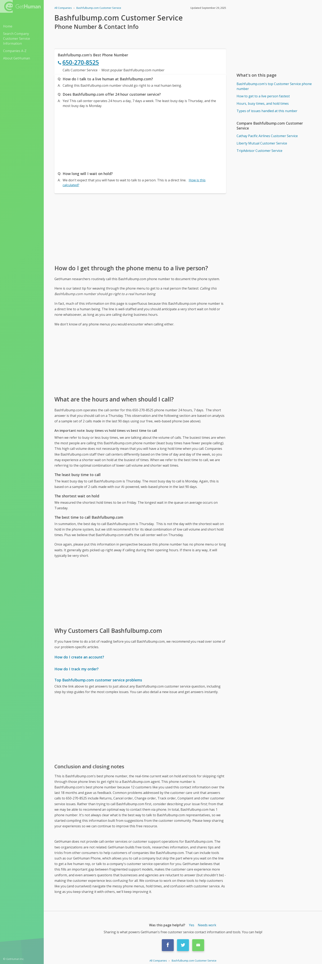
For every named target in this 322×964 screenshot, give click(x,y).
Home (7, 26)
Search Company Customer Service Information (16, 38)
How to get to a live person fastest (263, 96)
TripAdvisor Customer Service (259, 150)
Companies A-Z (14, 51)
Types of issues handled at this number (267, 111)
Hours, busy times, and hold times (263, 103)
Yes (191, 925)
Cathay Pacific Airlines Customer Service (267, 136)
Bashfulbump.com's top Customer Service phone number (274, 86)
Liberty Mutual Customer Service (262, 143)
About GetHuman (16, 58)
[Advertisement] (140, 138)
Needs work (207, 925)
